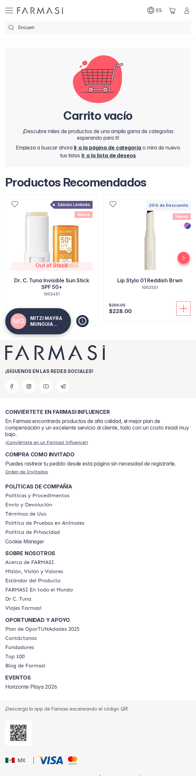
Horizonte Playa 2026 (31, 686)
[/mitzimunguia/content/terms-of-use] (25, 514)
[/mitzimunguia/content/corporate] (39, 590)
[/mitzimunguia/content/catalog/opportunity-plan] (42, 629)
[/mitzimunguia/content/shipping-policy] (28, 505)
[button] (18, 760)
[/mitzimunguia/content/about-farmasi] (29, 562)
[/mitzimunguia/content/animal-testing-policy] (44, 523)
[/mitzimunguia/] (40, 10)
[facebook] (11, 386)
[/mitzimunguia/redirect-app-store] (18, 733)
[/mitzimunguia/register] (108, 155)
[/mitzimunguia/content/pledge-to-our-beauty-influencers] (18, 599)
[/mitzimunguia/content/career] (23, 608)
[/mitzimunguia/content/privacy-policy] (32, 532)
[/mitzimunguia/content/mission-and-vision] (34, 571)
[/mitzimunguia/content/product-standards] (33, 580)
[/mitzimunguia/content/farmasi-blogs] (25, 665)
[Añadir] (183, 308)
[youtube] (46, 386)
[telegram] (63, 386)
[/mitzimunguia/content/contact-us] (21, 638)
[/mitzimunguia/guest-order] (26, 471)
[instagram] (28, 386)
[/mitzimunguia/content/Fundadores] (19, 647)
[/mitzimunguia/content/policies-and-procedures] (37, 495)
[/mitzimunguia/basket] (172, 10)
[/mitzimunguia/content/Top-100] (15, 656)
